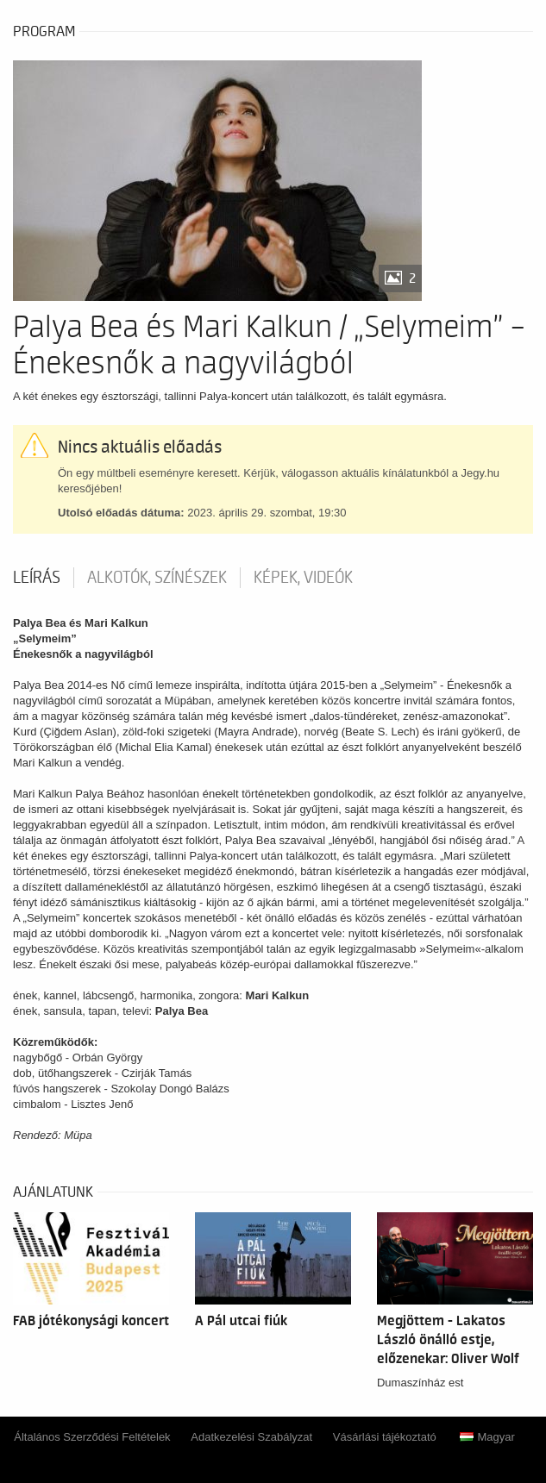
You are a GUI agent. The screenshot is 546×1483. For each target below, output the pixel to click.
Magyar (487, 1436)
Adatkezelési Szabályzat (251, 1436)
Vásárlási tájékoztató (384, 1436)
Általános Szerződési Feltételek (92, 1436)
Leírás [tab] (36, 577)
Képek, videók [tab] (303, 577)
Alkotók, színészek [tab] (157, 577)
